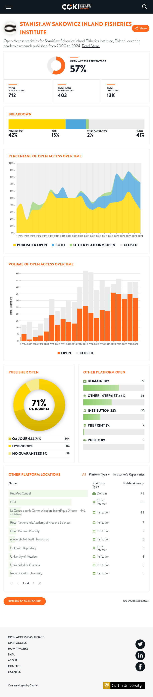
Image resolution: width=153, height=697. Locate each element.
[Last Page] (40, 583)
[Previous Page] (18, 583)
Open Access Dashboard (26, 637)
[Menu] (8, 7)
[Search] (145, 7)
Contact (14, 666)
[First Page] (12, 583)
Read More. (91, 46)
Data (11, 654)
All (84, 474)
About (12, 660)
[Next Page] (33, 583)
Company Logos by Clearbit (23, 685)
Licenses (14, 672)
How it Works (18, 649)
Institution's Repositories (128, 474)
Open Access (17, 643)
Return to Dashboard (24, 601)
